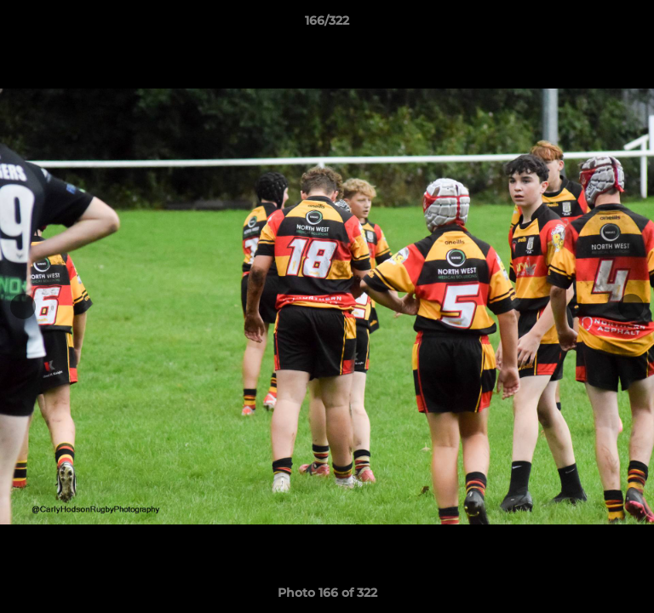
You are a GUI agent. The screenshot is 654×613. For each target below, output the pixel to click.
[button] (633, 24)
